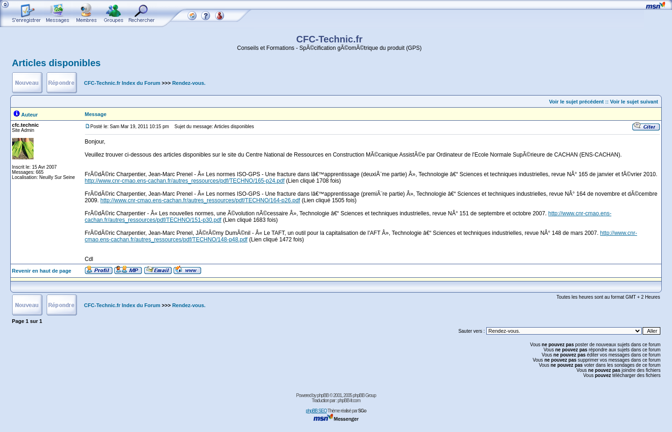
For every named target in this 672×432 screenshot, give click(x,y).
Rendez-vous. (189, 83)
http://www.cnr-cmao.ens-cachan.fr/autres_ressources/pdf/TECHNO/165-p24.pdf (185, 181)
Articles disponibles (56, 63)
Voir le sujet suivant (634, 101)
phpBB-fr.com (348, 400)
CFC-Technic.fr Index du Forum (122, 83)
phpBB (323, 395)
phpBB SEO (316, 410)
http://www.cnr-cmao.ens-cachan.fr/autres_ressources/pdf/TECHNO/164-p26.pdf (200, 200)
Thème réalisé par (347, 410)
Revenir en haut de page (41, 271)
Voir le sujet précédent (576, 101)
